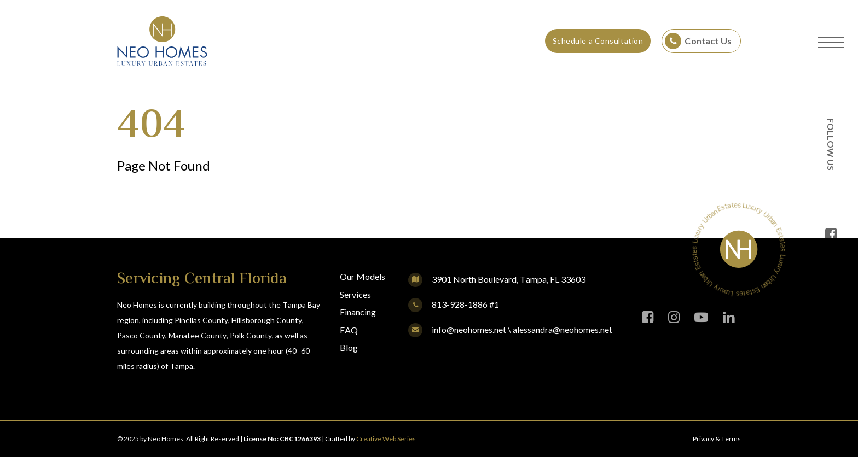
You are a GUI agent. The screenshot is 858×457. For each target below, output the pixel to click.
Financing (358, 312)
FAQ (349, 330)
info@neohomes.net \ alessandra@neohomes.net (510, 329)
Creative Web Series (386, 439)
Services (355, 294)
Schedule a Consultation (598, 40)
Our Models (362, 276)
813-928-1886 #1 (453, 304)
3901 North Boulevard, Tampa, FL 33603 (508, 279)
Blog (349, 347)
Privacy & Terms (717, 439)
